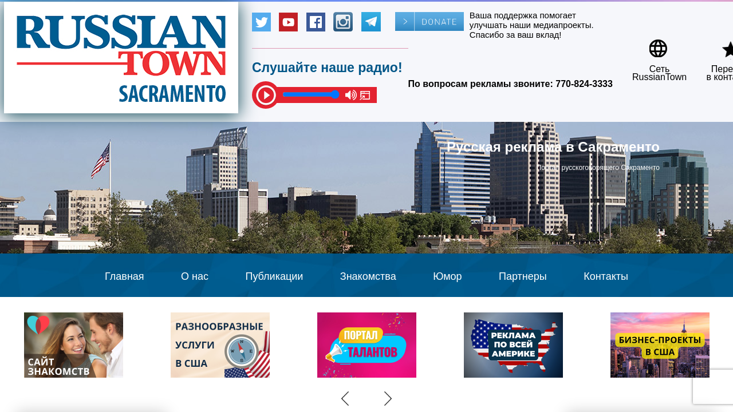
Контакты (606, 276)
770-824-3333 (584, 84)
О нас (194, 276)
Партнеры (523, 276)
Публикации (274, 276)
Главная (124, 276)
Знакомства (368, 276)
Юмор (447, 276)
